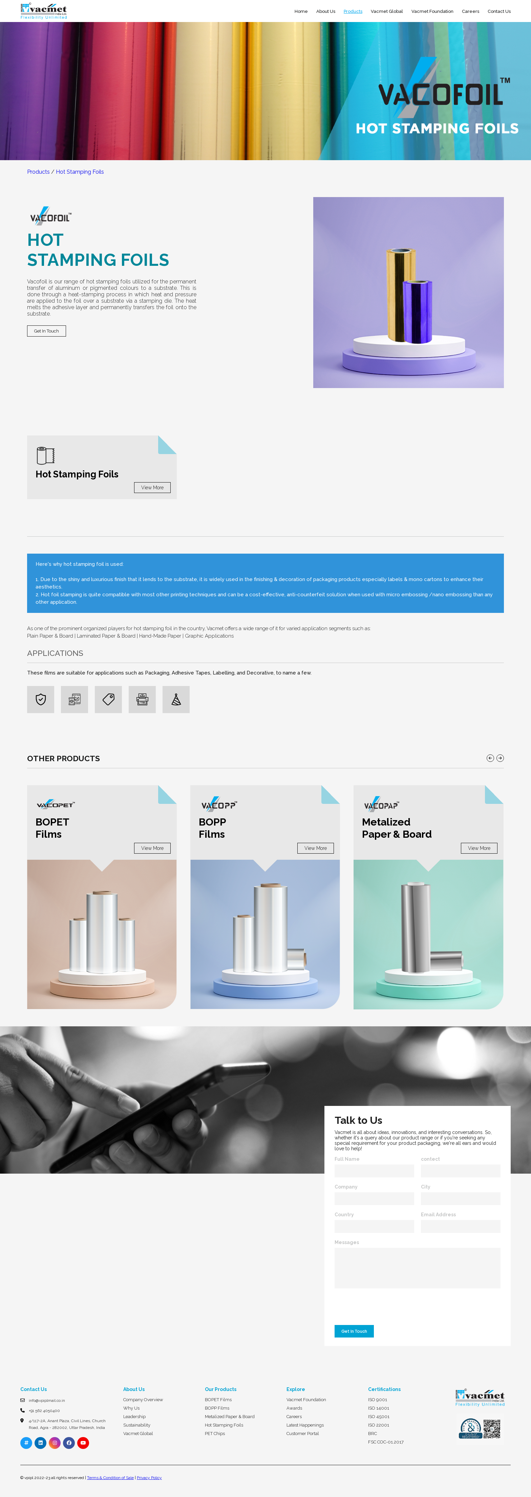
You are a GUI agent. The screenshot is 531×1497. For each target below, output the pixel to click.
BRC (372, 1433)
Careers (470, 11)
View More (152, 487)
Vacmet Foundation (432, 11)
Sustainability (136, 1425)
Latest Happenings (305, 1425)
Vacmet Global (387, 11)
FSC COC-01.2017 (386, 1442)
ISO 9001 (377, 1399)
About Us (325, 11)
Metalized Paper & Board (230, 1416)
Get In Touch (46, 331)
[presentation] (382, 1308)
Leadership (134, 1416)
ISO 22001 (378, 1425)
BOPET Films (218, 1399)
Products (353, 11)
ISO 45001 (378, 1416)
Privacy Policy (149, 1477)
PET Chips (215, 1433)
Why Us (131, 1408)
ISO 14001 (378, 1408)
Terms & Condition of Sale (110, 1477)
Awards (294, 1408)
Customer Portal (302, 1433)
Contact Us (499, 11)
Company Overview (143, 1399)
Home (301, 11)
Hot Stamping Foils (80, 172)
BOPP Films (217, 1408)
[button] (490, 758)
